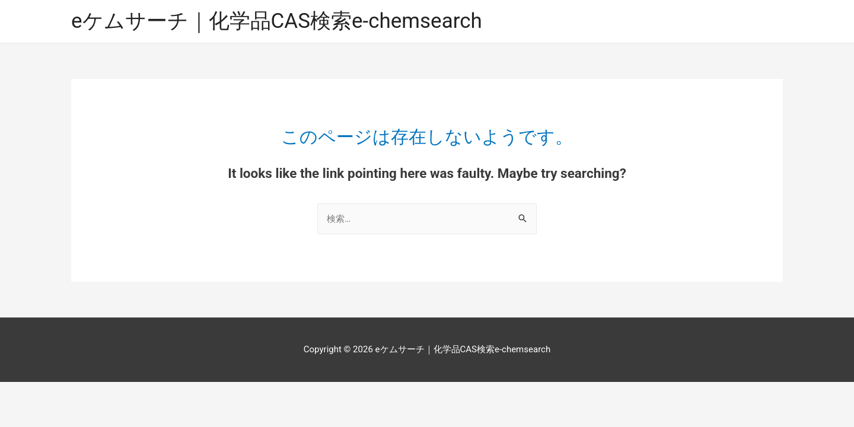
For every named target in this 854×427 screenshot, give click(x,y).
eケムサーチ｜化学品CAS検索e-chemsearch (276, 21)
